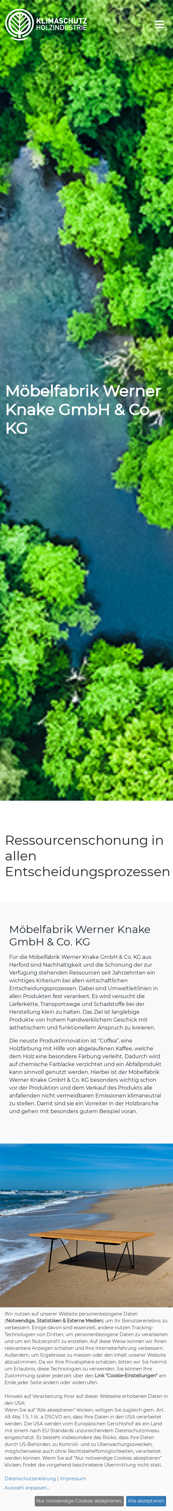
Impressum (73, 1479)
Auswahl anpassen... (27, 1488)
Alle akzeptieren (146, 1501)
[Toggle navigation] (159, 24)
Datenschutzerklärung (30, 1479)
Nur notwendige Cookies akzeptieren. (79, 1501)
